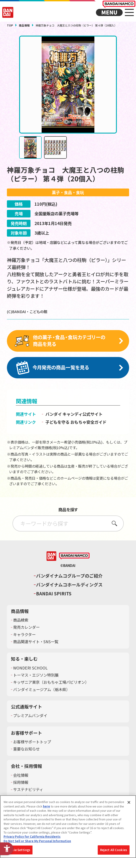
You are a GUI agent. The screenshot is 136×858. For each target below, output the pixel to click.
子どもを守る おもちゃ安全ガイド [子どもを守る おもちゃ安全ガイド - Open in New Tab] (75, 422)
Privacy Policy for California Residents (32, 836)
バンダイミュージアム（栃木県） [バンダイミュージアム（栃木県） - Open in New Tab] (41, 690)
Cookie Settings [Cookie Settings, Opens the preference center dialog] (18, 850)
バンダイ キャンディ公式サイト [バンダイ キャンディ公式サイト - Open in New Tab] (73, 415)
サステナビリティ (28, 790)
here (46, 806)
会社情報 (20, 775)
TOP (10, 25)
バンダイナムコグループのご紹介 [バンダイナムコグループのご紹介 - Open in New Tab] (69, 576)
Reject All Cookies (113, 850)
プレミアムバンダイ (30, 716)
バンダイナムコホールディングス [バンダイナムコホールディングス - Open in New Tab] (69, 585)
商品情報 (24, 25)
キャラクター (24, 635)
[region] (68, 826)
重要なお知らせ (26, 749)
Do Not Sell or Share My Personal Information (37, 841)
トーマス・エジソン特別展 (36, 675)
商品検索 (20, 620)
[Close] (129, 802)
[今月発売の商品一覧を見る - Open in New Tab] (68, 368)
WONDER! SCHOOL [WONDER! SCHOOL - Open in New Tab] (30, 668)
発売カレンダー (26, 628)
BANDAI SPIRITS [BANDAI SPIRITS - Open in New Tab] (53, 594)
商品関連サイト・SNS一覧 (35, 642)
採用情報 (20, 783)
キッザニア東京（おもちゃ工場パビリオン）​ (51, 683)
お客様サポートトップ (32, 742)
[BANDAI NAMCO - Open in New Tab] (74, 556)
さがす (113, 524)
